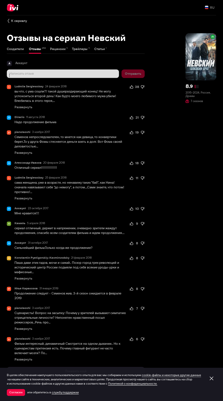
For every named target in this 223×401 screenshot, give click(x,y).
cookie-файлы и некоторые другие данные (171, 375)
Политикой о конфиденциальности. (132, 383)
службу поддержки (65, 392)
